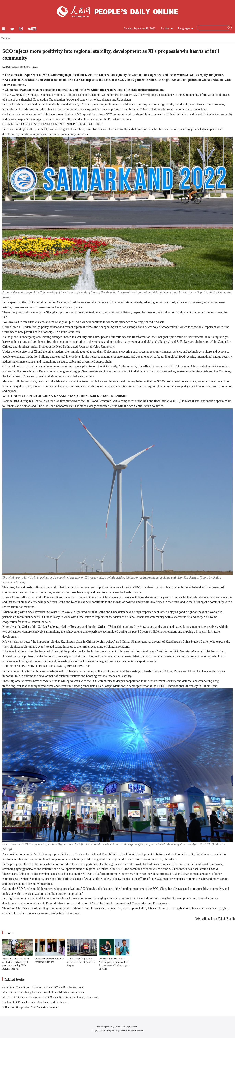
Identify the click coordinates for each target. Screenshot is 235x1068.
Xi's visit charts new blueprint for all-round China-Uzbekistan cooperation (43, 992)
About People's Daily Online (108, 1027)
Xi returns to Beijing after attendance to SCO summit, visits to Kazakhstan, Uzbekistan (50, 997)
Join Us (125, 1027)
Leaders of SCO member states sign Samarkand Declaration (35, 1002)
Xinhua (6, 67)
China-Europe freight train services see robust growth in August (81, 962)
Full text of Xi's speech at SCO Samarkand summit (30, 1007)
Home (4, 38)
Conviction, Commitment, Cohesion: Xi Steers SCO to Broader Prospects (42, 987)
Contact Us (133, 1027)
